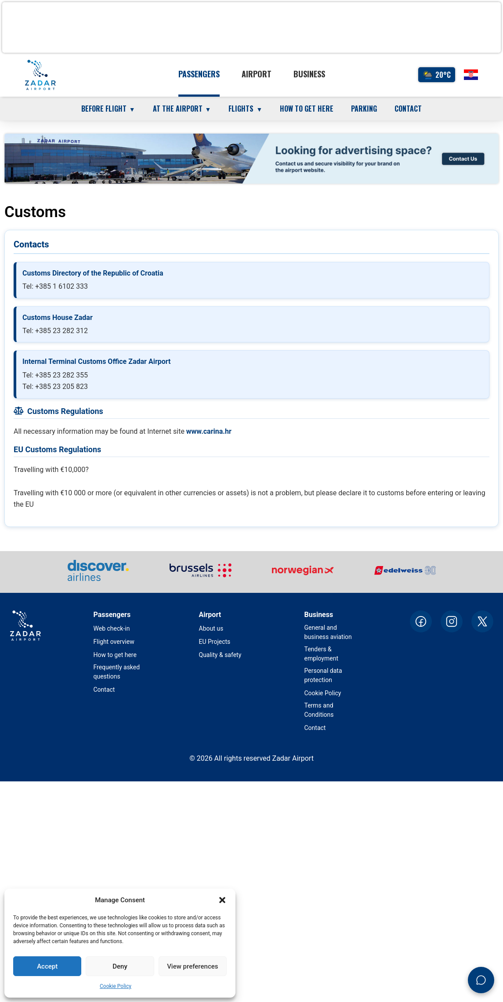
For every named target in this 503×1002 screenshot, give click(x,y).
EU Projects (215, 641)
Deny (119, 966)
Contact (408, 108)
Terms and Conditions (319, 710)
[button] (222, 900)
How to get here (306, 108)
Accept (47, 966)
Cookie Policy (115, 986)
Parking (364, 108)
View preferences (192, 966)
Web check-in (112, 628)
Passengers (199, 74)
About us (211, 628)
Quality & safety (220, 654)
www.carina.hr (209, 431)
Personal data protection (323, 675)
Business (309, 74)
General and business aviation (328, 632)
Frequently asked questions (117, 672)
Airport (256, 74)
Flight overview (114, 641)
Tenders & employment (321, 654)
